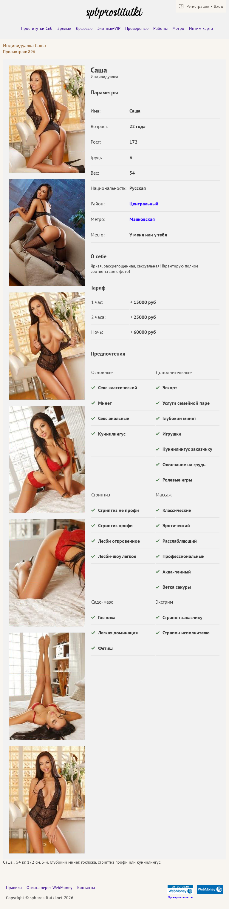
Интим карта (201, 28)
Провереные (136, 28)
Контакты (86, 887)
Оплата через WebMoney (49, 887)
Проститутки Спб (36, 28)
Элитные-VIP (108, 28)
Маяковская (142, 219)
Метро (178, 28)
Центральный (143, 204)
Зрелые (64, 28)
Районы (160, 28)
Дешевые (84, 28)
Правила (14, 887)
